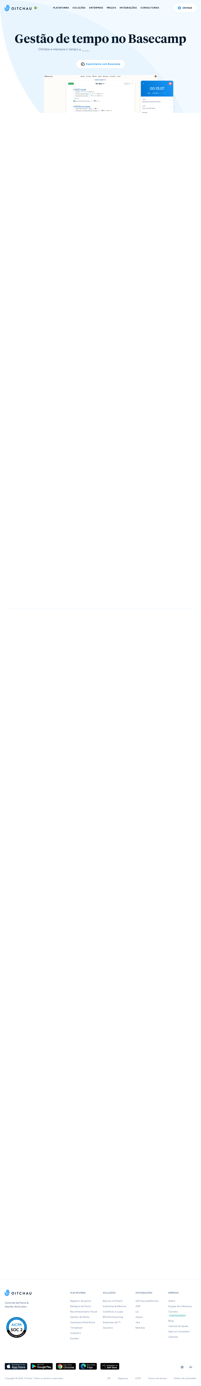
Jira (138, 1322)
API (109, 1378)
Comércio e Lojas (113, 1311)
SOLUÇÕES (79, 8)
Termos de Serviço (157, 1378)
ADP (138, 1306)
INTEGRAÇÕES (128, 8)
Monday (140, 1328)
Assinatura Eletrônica (82, 1322)
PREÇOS (111, 8)
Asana (139, 1317)
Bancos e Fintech (112, 1301)
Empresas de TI (111, 1322)
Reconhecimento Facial (83, 1311)
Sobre (171, 1301)
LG (137, 1311)
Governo (108, 1328)
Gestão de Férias (80, 1317)
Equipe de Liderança (180, 1306)
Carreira (173, 1311)
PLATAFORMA (61, 8)
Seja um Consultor (179, 1331)
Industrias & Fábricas (114, 1306)
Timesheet (76, 1328)
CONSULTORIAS (149, 8)
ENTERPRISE (96, 8)
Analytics (75, 1333)
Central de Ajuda (178, 1326)
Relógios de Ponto (80, 1306)
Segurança (123, 1378)
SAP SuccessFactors (147, 1301)
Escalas (74, 1338)
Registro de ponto (80, 1301)
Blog (171, 1321)
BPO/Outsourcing (113, 1317)
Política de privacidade (185, 1378)
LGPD (138, 1378)
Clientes (173, 1337)
